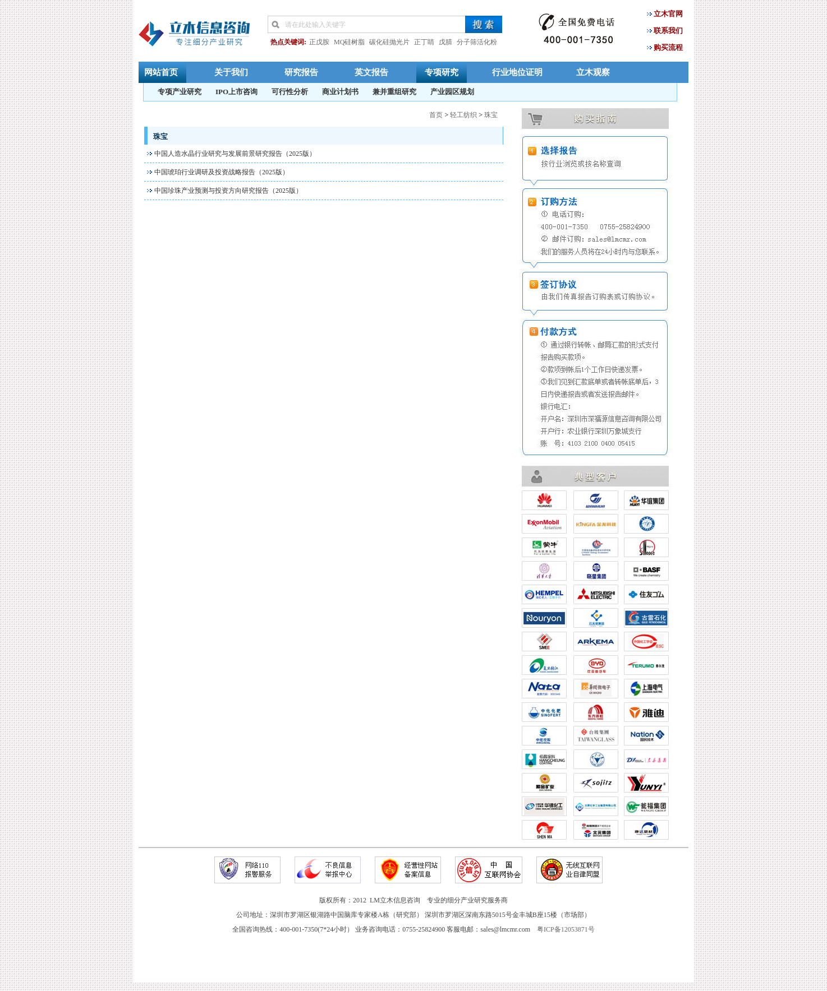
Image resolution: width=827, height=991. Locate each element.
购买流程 (668, 47)
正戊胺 (319, 42)
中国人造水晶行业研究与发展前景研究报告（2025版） (235, 154)
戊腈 (445, 42)
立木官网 (668, 14)
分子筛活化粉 (477, 42)
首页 (436, 115)
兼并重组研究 (394, 91)
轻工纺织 (463, 115)
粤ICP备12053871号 (566, 929)
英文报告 (371, 72)
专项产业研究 (179, 91)
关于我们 (231, 72)
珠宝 (491, 115)
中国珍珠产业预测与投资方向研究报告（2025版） (228, 191)
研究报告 (301, 72)
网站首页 (161, 72)
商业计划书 (340, 91)
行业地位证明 (517, 72)
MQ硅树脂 (349, 42)
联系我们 (668, 30)
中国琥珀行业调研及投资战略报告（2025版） (221, 172)
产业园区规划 (452, 91)
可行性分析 (290, 91)
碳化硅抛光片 (389, 42)
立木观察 (593, 72)
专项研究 (441, 72)
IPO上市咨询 (236, 91)
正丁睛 (424, 42)
